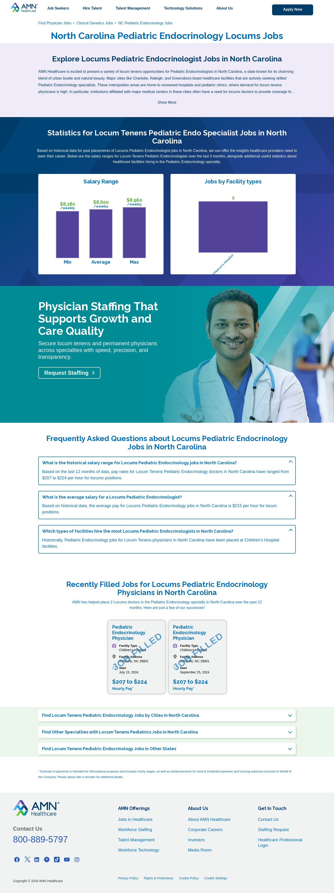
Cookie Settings (215, 878)
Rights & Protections (158, 878)
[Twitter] (27, 859)
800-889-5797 (40, 839)
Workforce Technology (138, 850)
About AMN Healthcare (209, 819)
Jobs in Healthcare (135, 819)
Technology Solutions (183, 8)
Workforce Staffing (135, 829)
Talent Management (133, 8)
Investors (196, 840)
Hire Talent (92, 8)
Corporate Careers (205, 829)
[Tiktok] (57, 859)
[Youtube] (67, 859)
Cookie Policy (189, 878)
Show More (167, 102)
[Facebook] (17, 859)
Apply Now (292, 9)
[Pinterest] (47, 859)
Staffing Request (273, 829)
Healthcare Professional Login (280, 843)
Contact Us (268, 819)
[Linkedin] (37, 859)
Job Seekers (58, 8)
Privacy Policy (128, 878)
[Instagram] (77, 859)
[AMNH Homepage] (24, 7)
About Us (224, 8)
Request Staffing (66, 373)
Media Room (200, 850)
